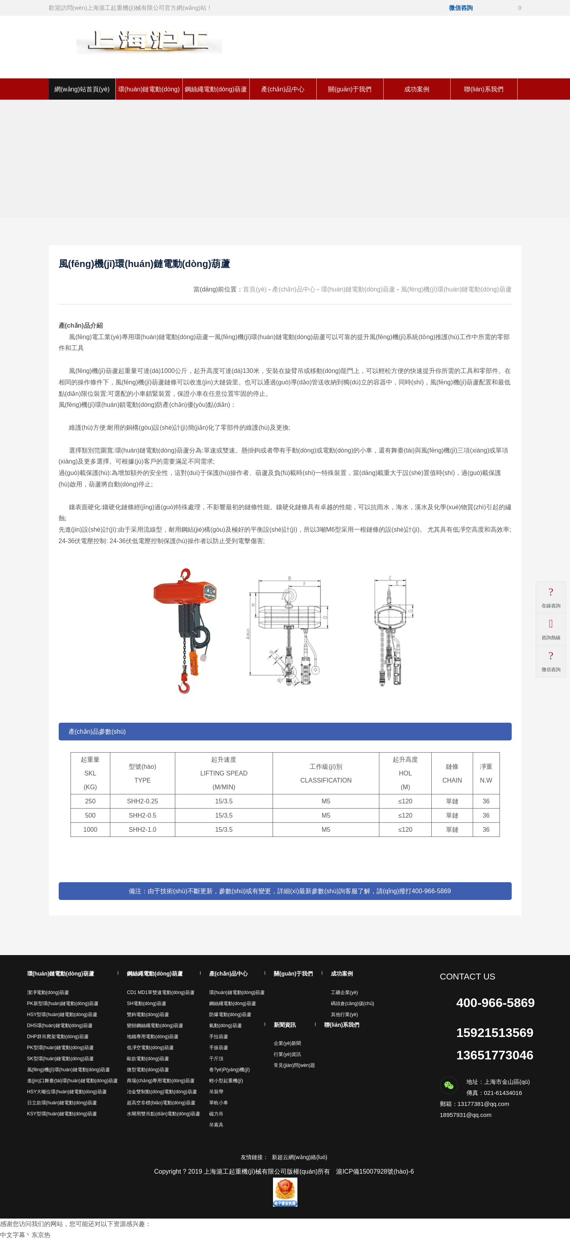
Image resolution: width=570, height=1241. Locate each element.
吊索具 (216, 1125)
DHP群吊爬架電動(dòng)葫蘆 (58, 1036)
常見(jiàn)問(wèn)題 (294, 1065)
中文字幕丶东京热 (25, 1235)
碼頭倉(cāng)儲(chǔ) (352, 1003)
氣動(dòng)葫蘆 (225, 1025)
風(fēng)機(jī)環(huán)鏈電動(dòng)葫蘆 (456, 289)
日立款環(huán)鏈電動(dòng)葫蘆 (62, 1103)
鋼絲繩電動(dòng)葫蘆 (216, 89)
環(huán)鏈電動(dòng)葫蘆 (358, 289)
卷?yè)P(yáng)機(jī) (229, 1069)
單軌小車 (218, 1103)
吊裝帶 (216, 1091)
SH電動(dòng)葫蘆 (146, 1003)
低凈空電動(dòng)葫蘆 (150, 1047)
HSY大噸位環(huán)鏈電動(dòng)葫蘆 (67, 1091)
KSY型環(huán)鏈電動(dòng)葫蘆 (62, 1114)
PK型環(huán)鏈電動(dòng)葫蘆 (60, 1047)
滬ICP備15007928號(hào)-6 (375, 1171)
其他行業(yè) (344, 1014)
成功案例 (416, 89)
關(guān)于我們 (349, 89)
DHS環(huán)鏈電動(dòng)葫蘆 (60, 1025)
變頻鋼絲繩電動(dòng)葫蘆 (155, 1025)
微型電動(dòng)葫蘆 (148, 1069)
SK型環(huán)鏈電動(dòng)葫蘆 (60, 1058)
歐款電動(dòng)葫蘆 (148, 1058)
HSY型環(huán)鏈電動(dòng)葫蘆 (62, 1014)
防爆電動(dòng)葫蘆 (230, 1014)
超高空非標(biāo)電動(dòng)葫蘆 (161, 1103)
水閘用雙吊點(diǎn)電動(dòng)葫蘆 (163, 1114)
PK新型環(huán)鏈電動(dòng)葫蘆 (62, 1003)
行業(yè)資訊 (287, 1054)
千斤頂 (216, 1058)
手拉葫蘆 (218, 1036)
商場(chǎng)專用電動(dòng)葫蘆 (161, 1080)
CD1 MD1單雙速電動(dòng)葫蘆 (160, 992)
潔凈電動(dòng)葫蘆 (48, 992)
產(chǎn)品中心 (282, 89)
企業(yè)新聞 (287, 1043)
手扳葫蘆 (218, 1047)
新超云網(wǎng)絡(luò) (299, 1157)
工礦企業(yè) (344, 992)
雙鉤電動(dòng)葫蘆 (148, 1014)
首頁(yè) (255, 289)
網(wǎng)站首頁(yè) (82, 89)
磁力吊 (216, 1114)
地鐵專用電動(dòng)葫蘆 (152, 1036)
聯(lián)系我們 (483, 89)
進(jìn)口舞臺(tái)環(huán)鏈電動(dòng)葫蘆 (72, 1080)
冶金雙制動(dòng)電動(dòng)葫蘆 (162, 1091)
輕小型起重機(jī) (226, 1080)
